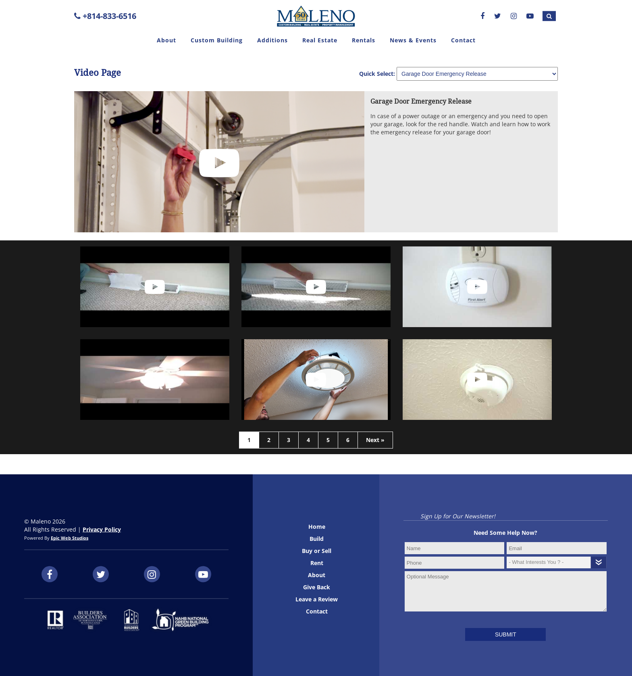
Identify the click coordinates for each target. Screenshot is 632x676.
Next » (375, 440)
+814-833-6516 (105, 15)
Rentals (363, 40)
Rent (316, 563)
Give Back (316, 587)
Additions (272, 40)
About (166, 40)
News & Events (413, 40)
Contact (463, 40)
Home (316, 526)
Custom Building (217, 40)
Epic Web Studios (69, 538)
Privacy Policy (102, 529)
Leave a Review (316, 599)
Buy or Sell (316, 551)
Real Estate (319, 40)
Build (317, 538)
